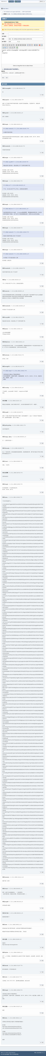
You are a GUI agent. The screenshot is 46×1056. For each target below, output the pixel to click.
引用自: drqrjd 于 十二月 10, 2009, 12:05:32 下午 (16, 370)
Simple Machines (12, 1052)
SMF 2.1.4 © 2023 (4, 1052)
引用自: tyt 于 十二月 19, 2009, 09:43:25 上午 (15, 185)
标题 (3, 39)
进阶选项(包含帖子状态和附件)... (11, 69)
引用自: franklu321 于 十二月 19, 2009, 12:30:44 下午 (17, 232)
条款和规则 (39, 1052)
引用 (41, 94)
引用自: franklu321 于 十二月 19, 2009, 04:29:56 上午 (17, 254)
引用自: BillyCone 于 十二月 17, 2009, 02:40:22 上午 (16, 208)
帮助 (35, 1052)
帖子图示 (4, 41)
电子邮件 (4, 36)
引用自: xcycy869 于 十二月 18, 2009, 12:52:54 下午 (16, 161)
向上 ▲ (43, 1052)
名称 (3, 33)
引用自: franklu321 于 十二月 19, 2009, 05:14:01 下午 (17, 128)
